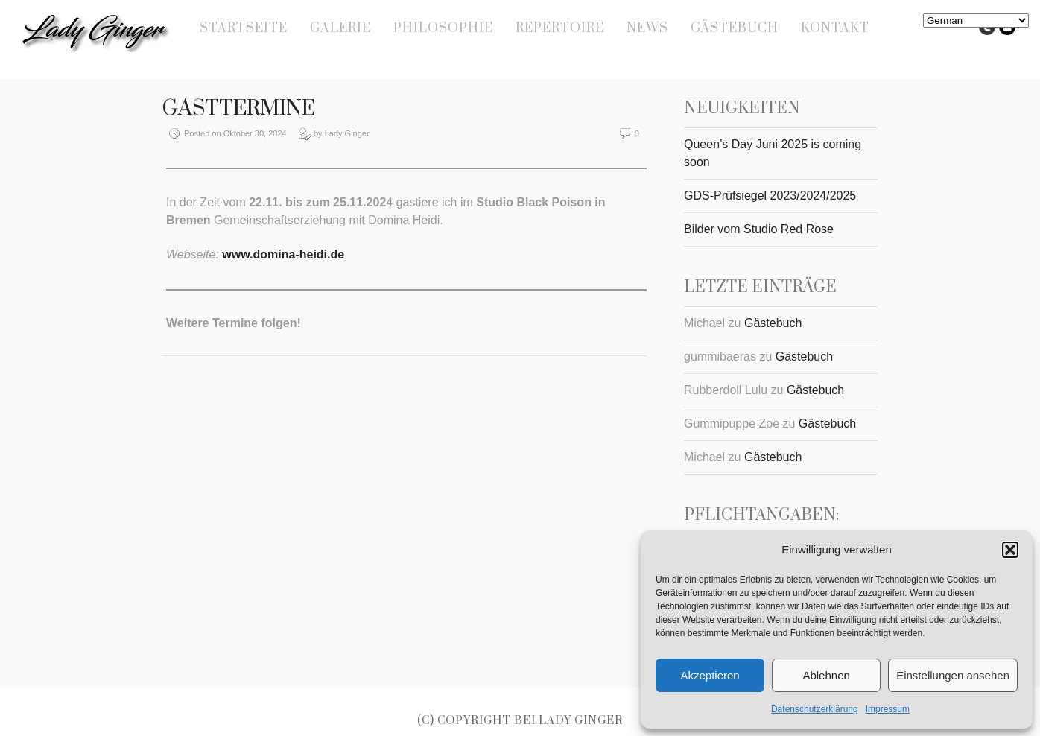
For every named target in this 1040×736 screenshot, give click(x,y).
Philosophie (443, 28)
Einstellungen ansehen (952, 675)
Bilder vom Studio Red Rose (759, 229)
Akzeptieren (709, 675)
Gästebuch (735, 28)
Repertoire (560, 28)
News (647, 28)
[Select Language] (976, 20)
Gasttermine (238, 108)
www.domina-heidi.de (283, 254)
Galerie (340, 28)
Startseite (244, 28)
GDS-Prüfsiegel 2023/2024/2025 (770, 195)
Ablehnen (825, 675)
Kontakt (835, 28)
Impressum (888, 709)
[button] (1010, 549)
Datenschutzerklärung (814, 709)
